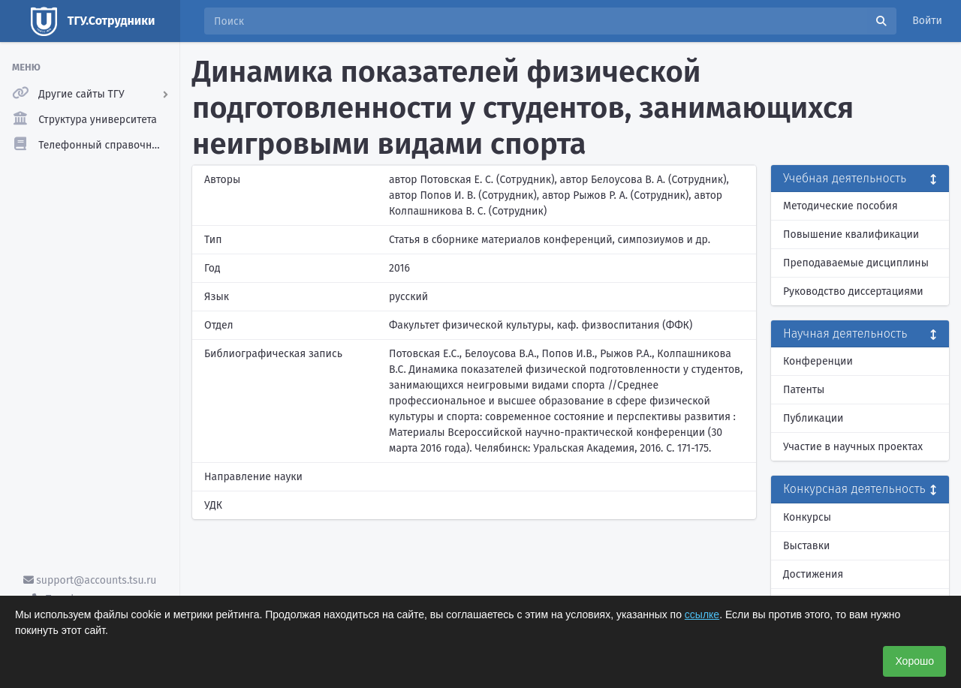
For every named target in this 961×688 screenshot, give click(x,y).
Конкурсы (807, 517)
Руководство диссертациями (853, 291)
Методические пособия (840, 206)
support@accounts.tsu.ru (90, 580)
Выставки (806, 545)
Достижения (813, 574)
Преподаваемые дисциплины (856, 263)
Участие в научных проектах (853, 446)
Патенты (803, 389)
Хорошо (914, 661)
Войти (927, 20)
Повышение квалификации (851, 234)
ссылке (702, 614)
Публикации (813, 418)
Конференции (818, 361)
